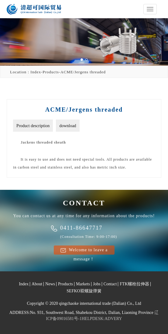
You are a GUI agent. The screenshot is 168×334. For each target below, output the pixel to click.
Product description (33, 126)
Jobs (97, 284)
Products (65, 284)
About (37, 284)
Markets (83, 284)
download (67, 126)
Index (24, 284)
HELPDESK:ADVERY (102, 318)
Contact (110, 284)
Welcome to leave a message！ (84, 251)
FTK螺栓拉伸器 (134, 284)
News (50, 284)
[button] (82, 59)
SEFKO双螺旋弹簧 (84, 291)
